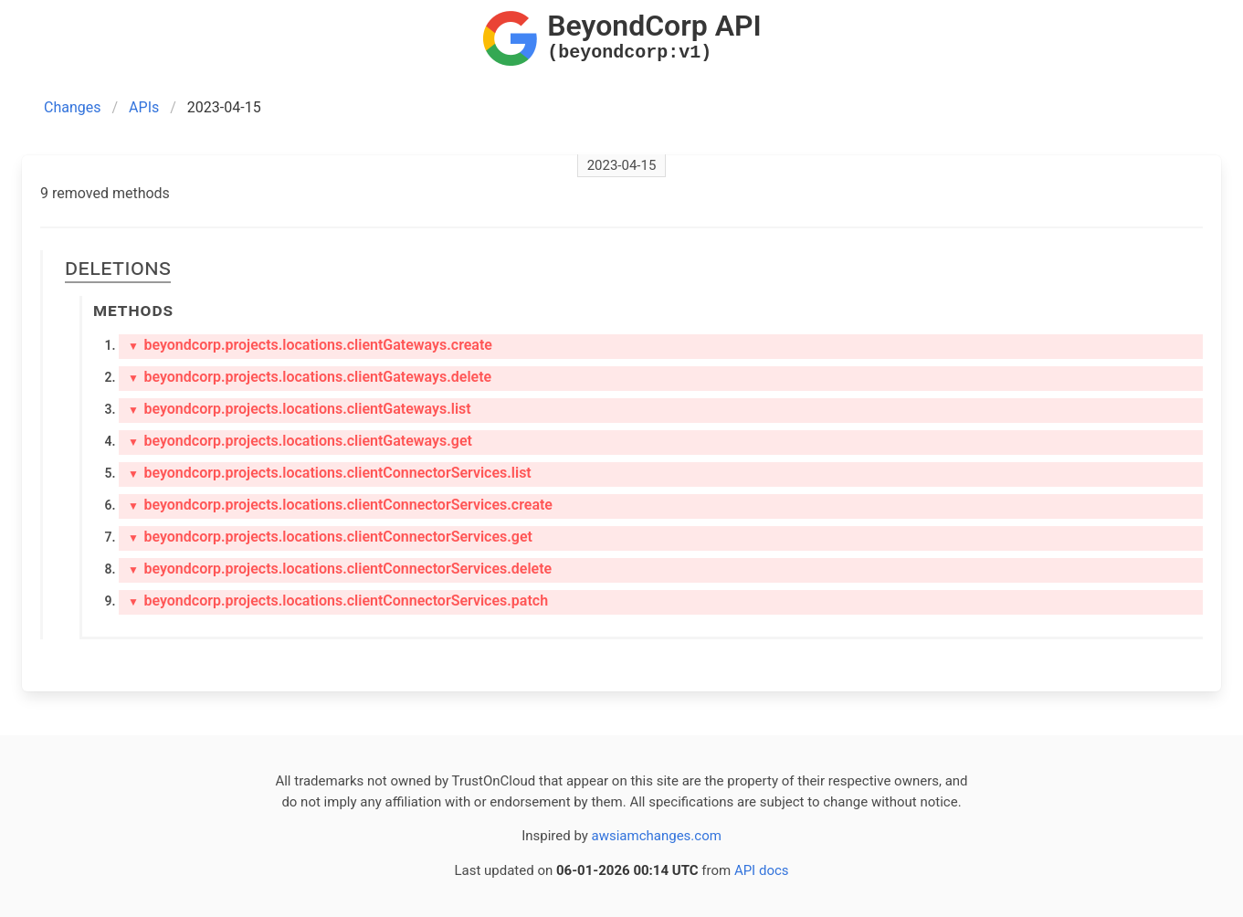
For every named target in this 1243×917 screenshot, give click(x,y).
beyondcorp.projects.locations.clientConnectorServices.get (330, 536)
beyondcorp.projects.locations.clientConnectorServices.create (340, 504)
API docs (761, 870)
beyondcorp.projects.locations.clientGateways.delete (309, 376)
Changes (72, 107)
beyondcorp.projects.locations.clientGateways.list (299, 408)
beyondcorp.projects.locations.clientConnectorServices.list (330, 472)
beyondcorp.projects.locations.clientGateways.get (300, 440)
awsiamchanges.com (657, 835)
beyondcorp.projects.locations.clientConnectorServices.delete (340, 568)
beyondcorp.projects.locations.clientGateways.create (310, 344)
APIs (144, 107)
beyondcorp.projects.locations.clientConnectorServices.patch (338, 600)
